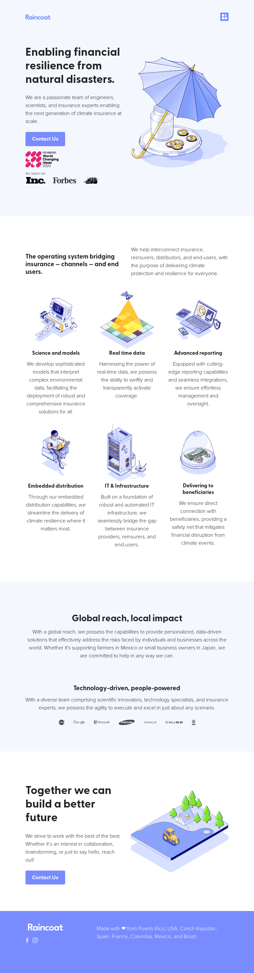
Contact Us (45, 139)
